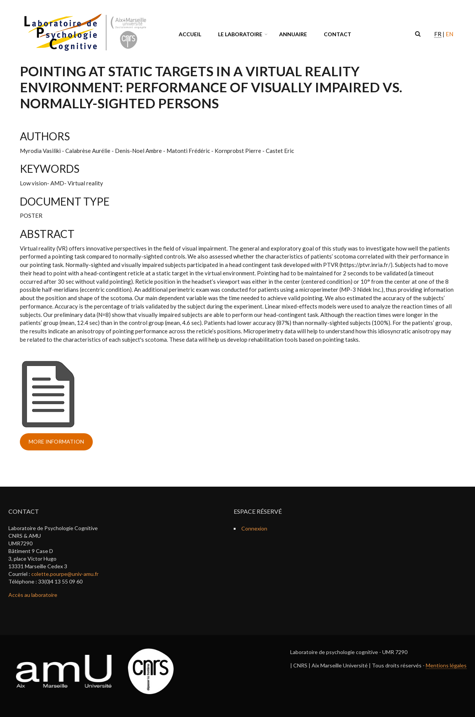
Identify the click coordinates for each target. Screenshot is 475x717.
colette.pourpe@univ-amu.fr (65, 574)
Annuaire (293, 34)
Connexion (254, 528)
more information (56, 441)
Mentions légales (446, 665)
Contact (337, 34)
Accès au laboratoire (32, 595)
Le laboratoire (240, 34)
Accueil (190, 34)
